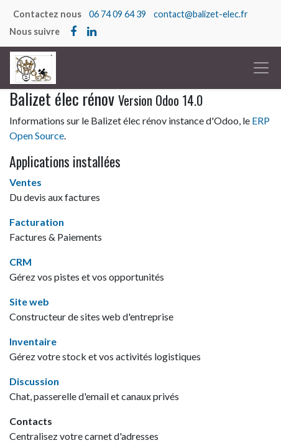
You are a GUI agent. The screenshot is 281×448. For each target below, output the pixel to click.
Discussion (34, 381)
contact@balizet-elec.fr (201, 14)
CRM (20, 262)
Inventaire (33, 341)
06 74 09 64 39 (117, 14)
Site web (29, 301)
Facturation (36, 222)
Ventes (25, 182)
